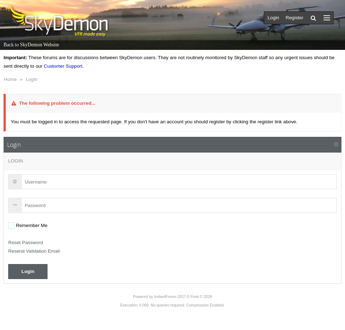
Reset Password (25, 242)
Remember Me (31, 225)
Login (32, 79)
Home (10, 79)
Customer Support (63, 66)
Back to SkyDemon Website (31, 44)
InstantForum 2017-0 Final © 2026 (183, 296)
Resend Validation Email (34, 251)
